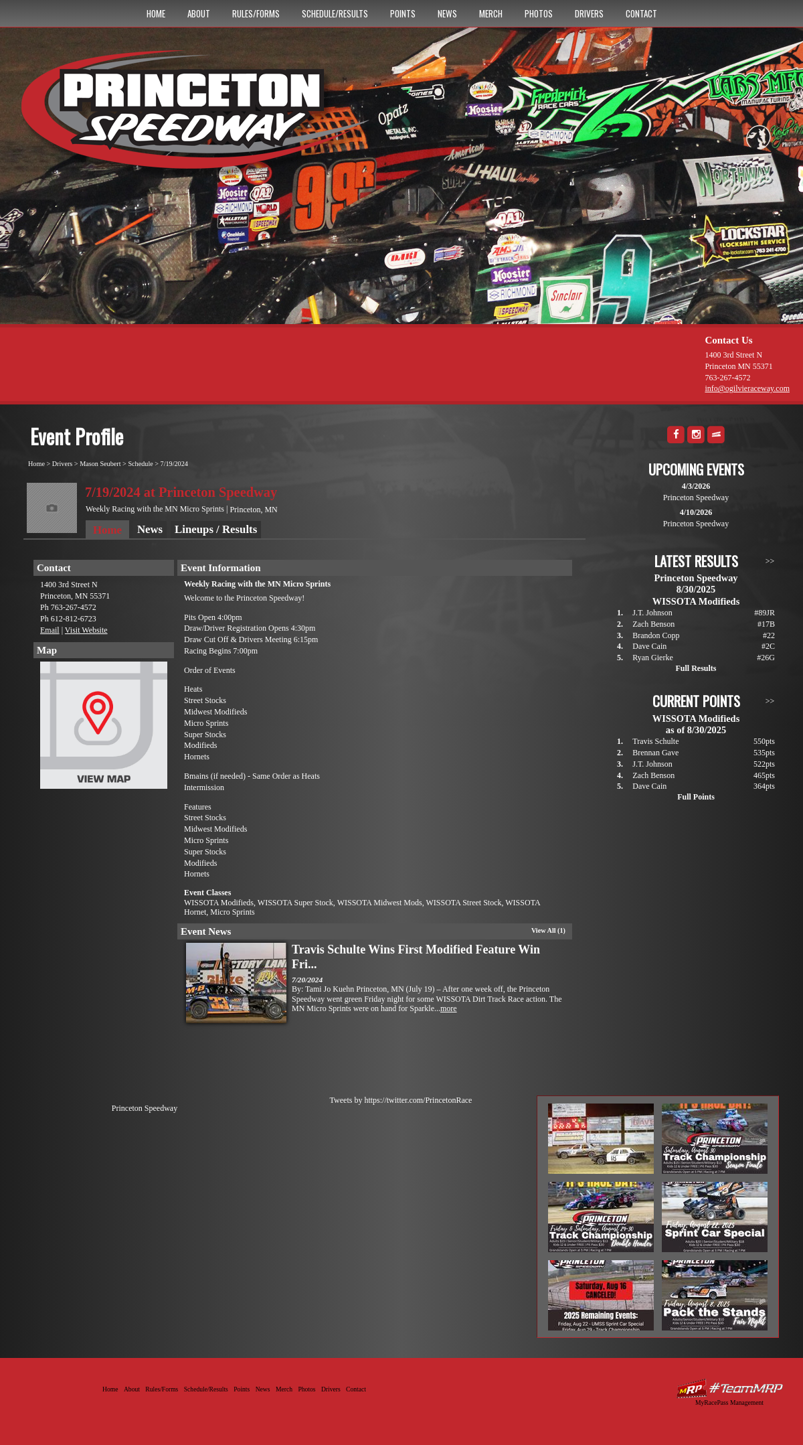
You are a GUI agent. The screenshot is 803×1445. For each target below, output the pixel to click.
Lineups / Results (216, 529)
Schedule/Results (335, 13)
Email (50, 630)
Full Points (696, 797)
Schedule (140, 463)
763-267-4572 (727, 377)
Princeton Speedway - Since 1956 (199, 115)
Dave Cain (649, 646)
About (198, 13)
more (448, 1008)
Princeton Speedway (144, 1108)
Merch (491, 13)
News (447, 13)
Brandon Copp (655, 635)
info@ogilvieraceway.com (747, 388)
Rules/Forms (256, 13)
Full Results (695, 668)
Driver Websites (729, 1388)
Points (403, 13)
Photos (539, 13)
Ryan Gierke (652, 657)
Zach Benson (653, 624)
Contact (641, 13)
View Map (103, 728)
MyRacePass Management (729, 1402)
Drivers (589, 13)
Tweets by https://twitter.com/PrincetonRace (401, 1100)
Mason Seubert (100, 463)
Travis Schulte (655, 741)
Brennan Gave (655, 752)
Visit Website (86, 630)
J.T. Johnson (652, 612)
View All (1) (548, 930)
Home (156, 13)
